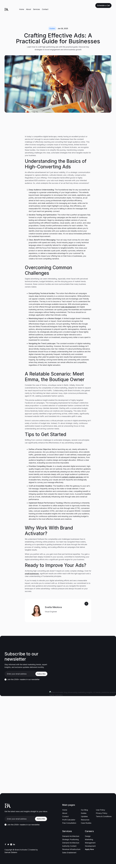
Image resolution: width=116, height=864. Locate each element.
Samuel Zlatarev (11, 852)
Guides (52, 28)
